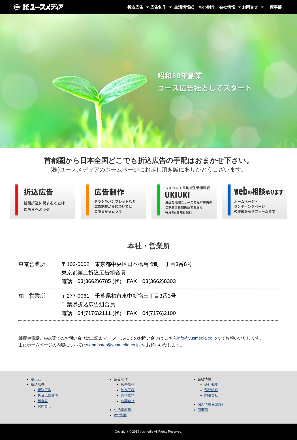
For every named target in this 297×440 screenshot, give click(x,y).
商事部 (276, 7)
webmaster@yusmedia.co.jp (113, 344)
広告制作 (158, 7)
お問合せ (250, 7)
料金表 (43, 401)
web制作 (207, 7)
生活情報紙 (184, 7)
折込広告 (135, 7)
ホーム (36, 379)
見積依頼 (127, 395)
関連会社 (211, 395)
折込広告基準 (48, 395)
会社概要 (211, 385)
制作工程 (127, 390)
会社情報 (227, 7)
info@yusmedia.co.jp (197, 338)
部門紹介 (211, 390)
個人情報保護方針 (211, 404)
